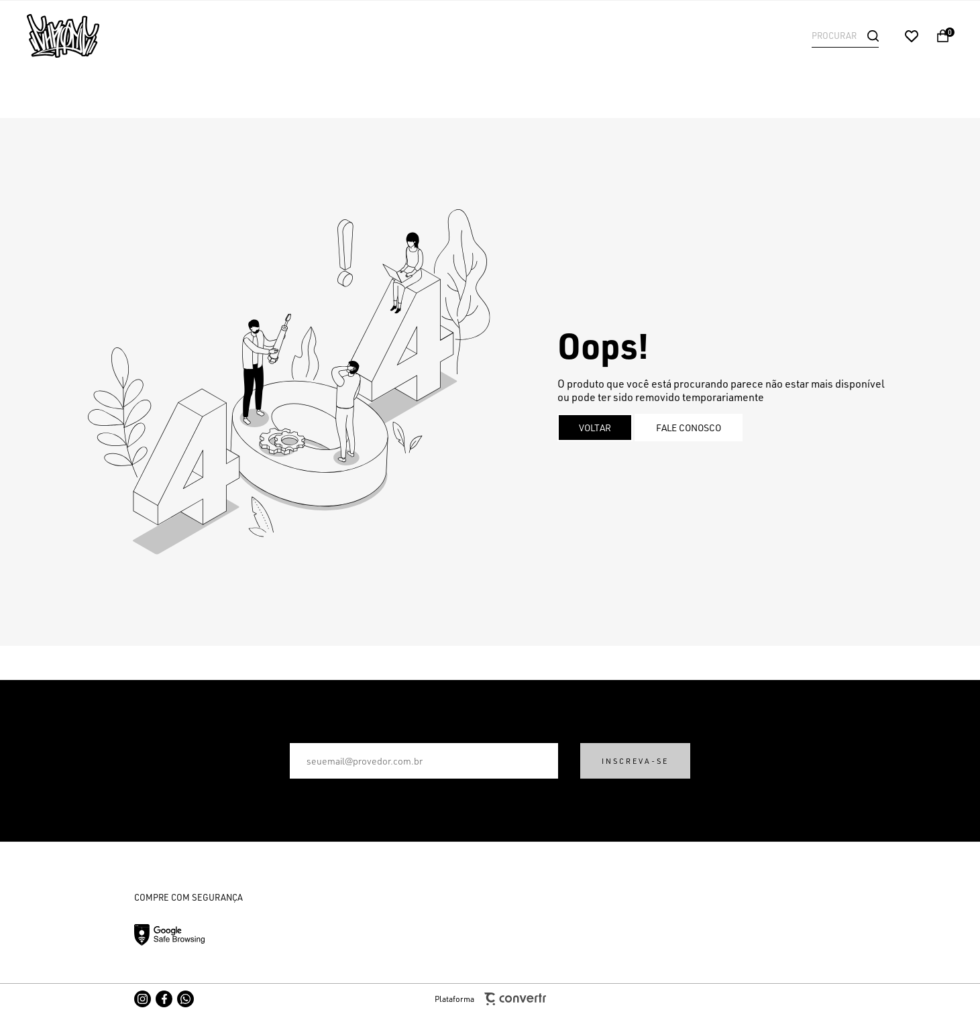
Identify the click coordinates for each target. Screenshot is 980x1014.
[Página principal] (114, 36)
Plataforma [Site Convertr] (490, 999)
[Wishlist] (911, 36)
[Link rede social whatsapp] (185, 999)
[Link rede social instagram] (142, 999)
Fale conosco (688, 427)
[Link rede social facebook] (164, 999)
